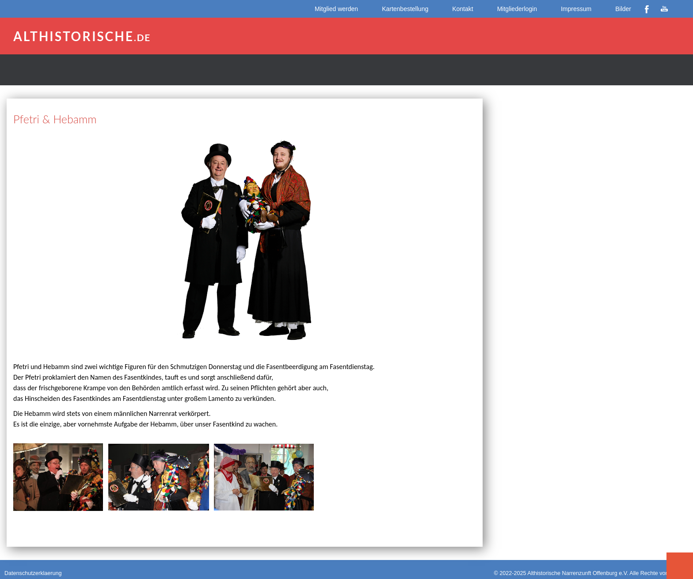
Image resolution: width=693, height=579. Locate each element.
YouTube (664, 9)
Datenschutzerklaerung (33, 573)
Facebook (646, 9)
